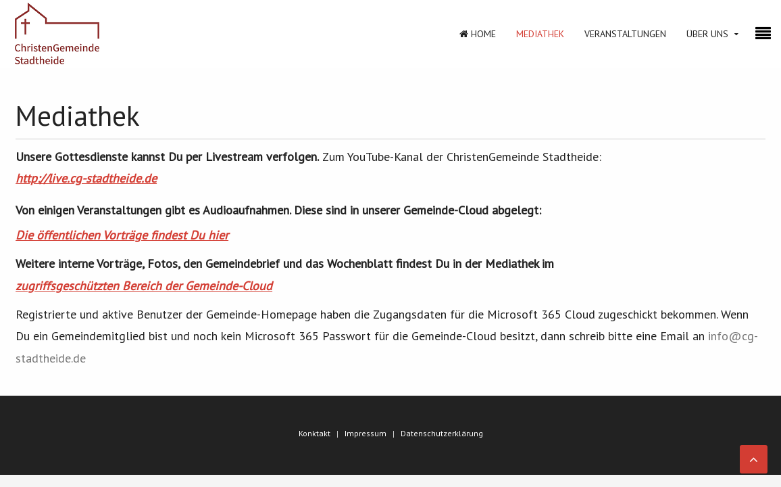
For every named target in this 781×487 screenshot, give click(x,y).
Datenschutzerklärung (442, 433)
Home (477, 34)
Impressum (365, 433)
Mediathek (540, 34)
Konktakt (314, 433)
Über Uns (707, 34)
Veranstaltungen (625, 34)
